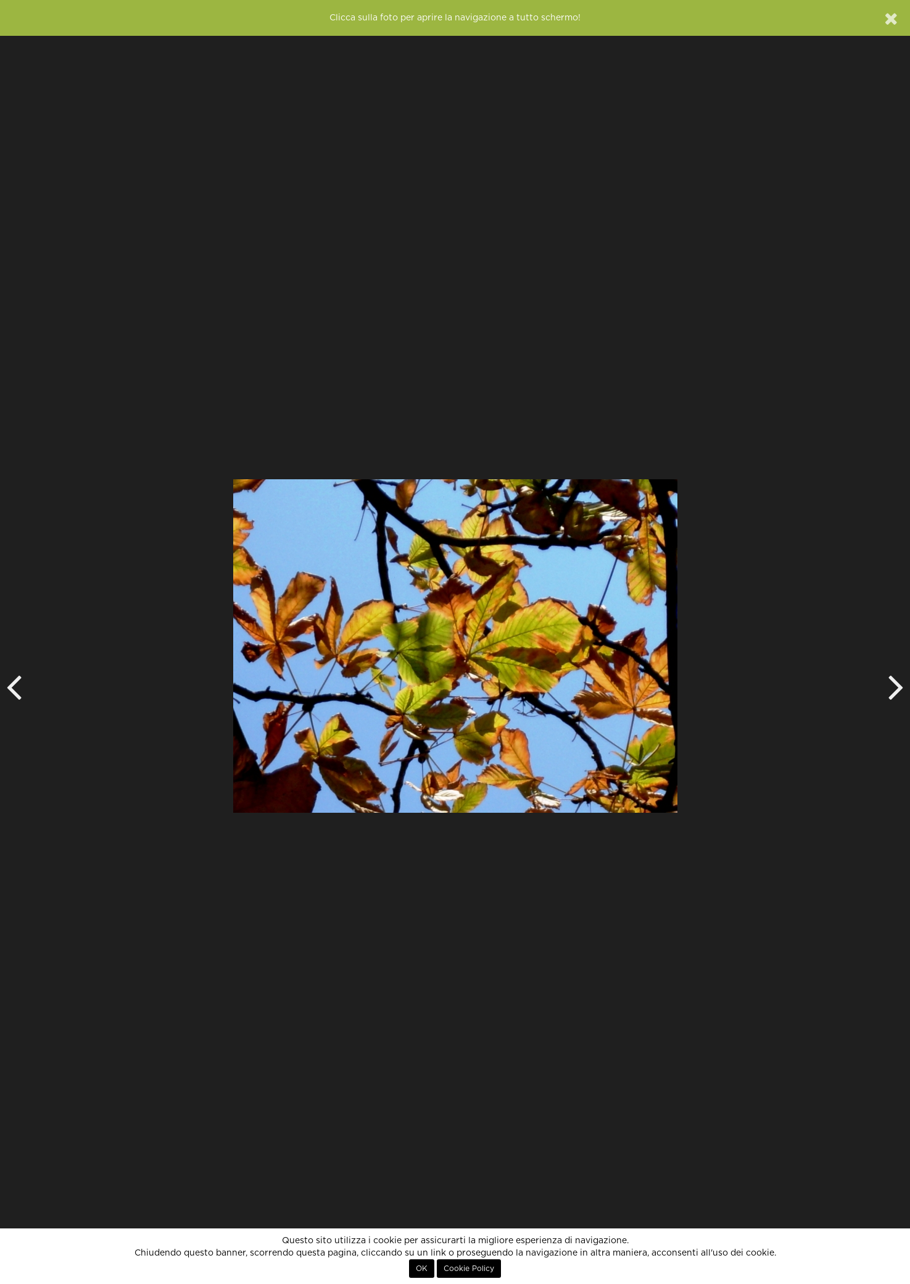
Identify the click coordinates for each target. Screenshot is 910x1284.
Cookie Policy (469, 1268)
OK (422, 1268)
